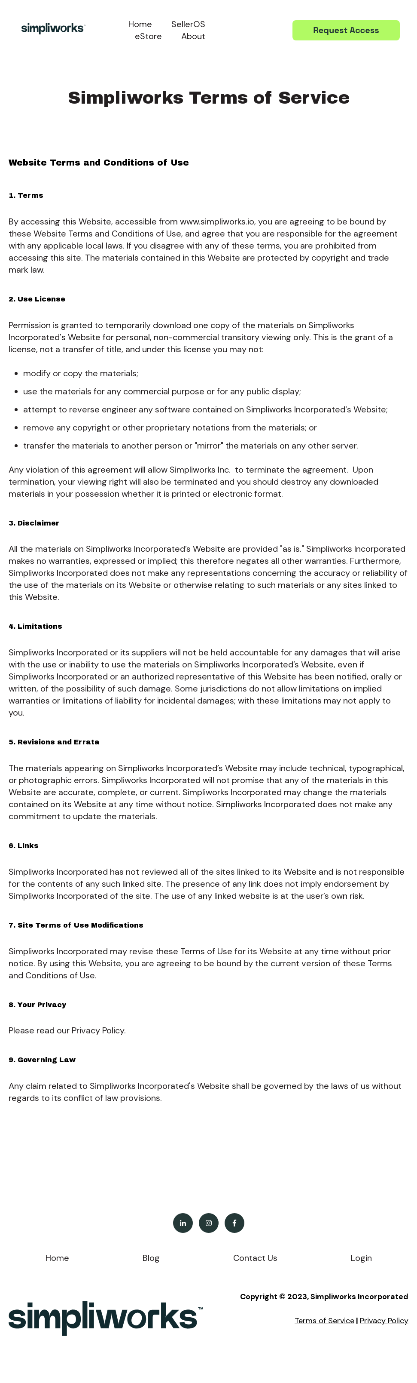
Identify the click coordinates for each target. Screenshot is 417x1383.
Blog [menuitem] (151, 1257)
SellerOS (188, 24)
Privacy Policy (384, 1320)
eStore (148, 36)
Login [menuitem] (361, 1257)
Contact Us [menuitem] (255, 1257)
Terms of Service (324, 1320)
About (193, 36)
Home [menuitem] (57, 1257)
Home (140, 24)
